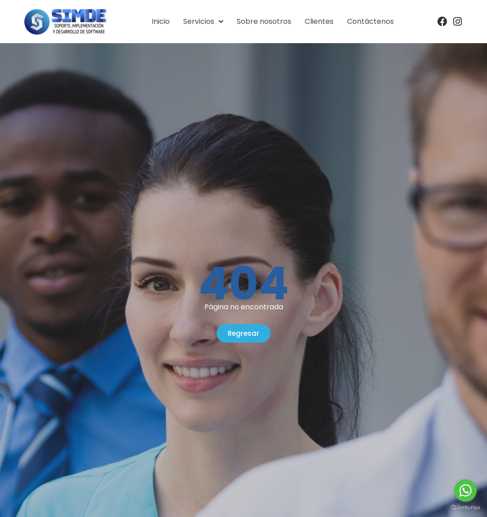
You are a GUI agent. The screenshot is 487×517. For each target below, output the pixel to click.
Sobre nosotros (264, 21)
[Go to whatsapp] (465, 490)
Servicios (203, 21)
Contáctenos (370, 21)
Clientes (319, 21)
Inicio (161, 21)
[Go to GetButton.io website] (465, 508)
